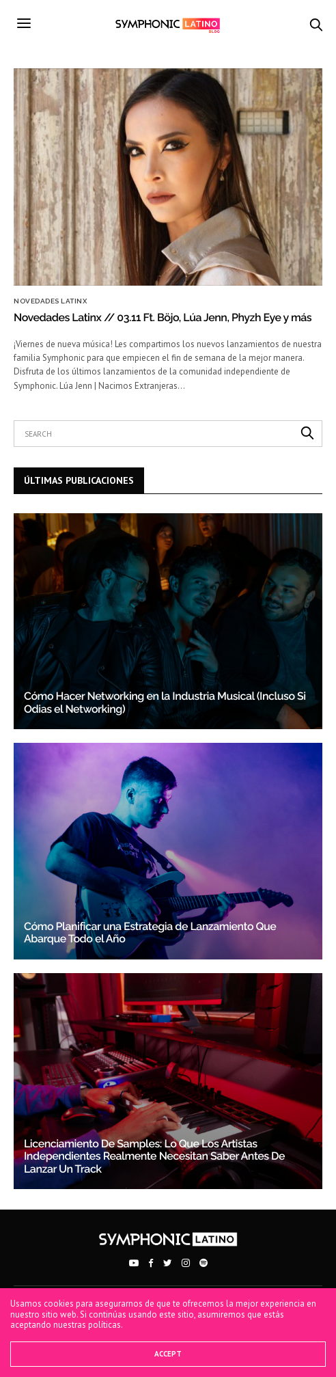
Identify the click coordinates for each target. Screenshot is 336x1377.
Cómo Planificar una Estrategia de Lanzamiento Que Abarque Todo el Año (150, 932)
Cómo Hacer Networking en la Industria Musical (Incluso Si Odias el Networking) (165, 702)
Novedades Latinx (50, 301)
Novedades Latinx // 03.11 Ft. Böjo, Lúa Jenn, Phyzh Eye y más (162, 317)
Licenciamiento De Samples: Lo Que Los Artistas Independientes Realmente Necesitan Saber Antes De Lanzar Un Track (154, 1156)
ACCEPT (168, 1354)
